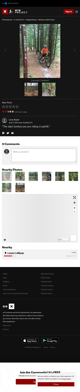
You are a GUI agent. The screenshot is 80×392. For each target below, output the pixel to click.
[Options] (73, 238)
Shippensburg (31, 20)
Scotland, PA (28, 122)
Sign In (68, 11)
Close (56, 384)
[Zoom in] (74, 208)
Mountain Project (47, 274)
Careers (6, 329)
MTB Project (45, 278)
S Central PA (19, 20)
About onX (7, 325)
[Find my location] (74, 203)
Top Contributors (9, 289)
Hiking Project (46, 281)
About (5, 274)
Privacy (52, 347)
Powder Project (47, 289)
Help (4, 278)
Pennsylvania (7, 20)
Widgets (6, 281)
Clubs (5, 286)
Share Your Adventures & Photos (15, 293)
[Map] (40, 218)
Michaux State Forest (46, 20)
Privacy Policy (66, 379)
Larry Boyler (14, 119)
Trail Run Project (47, 286)
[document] (56, 380)
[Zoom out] (74, 212)
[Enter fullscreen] (74, 197)
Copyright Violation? (40, 80)
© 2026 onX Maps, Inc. (33, 347)
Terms (46, 347)
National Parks (46, 293)
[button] (3, 132)
